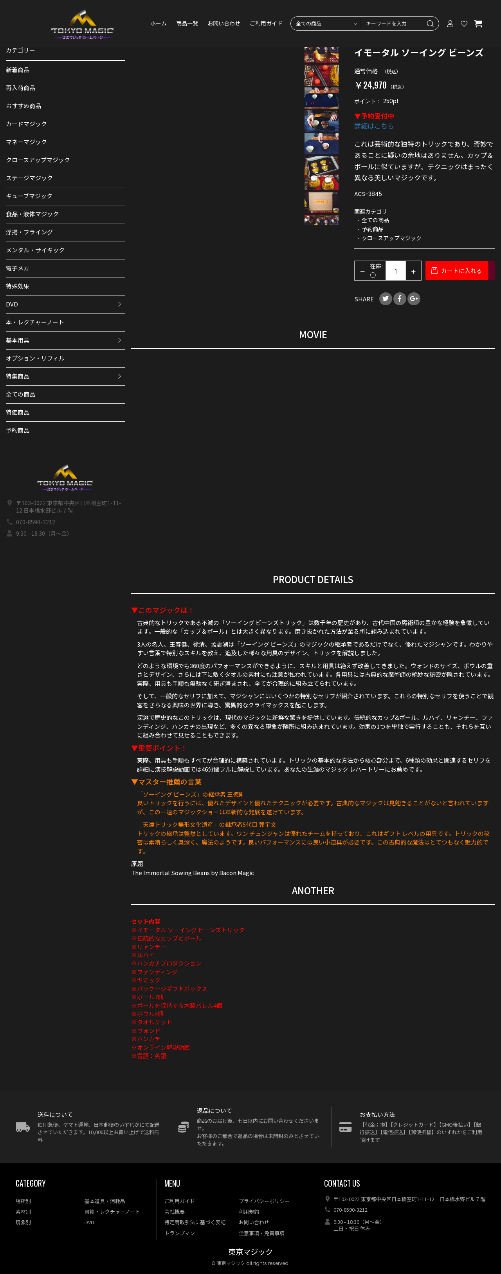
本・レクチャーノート (35, 322)
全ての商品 (20, 394)
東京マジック (250, 1252)
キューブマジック (29, 196)
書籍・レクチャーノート (112, 1211)
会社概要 (174, 1211)
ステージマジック (29, 178)
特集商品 (17, 376)
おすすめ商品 (23, 105)
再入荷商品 (20, 87)
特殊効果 (17, 286)
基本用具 (17, 340)
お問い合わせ (223, 23)
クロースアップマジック (38, 160)
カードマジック (26, 124)
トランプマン (179, 1233)
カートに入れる (461, 270)
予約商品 (17, 430)
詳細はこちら (374, 125)
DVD (12, 304)
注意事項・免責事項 (262, 1233)
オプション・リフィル (35, 358)
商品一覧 (187, 23)
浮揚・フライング (29, 232)
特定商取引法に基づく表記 (194, 1222)
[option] (322, 52)
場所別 (23, 1201)
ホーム (158, 23)
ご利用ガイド (266, 23)
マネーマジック (26, 142)
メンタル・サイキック (35, 250)
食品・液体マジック (32, 214)
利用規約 (249, 1211)
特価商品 (17, 412)
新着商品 (17, 69)
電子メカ (17, 268)
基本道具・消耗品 (105, 1201)
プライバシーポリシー (264, 1201)
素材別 (23, 1211)
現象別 (23, 1222)
